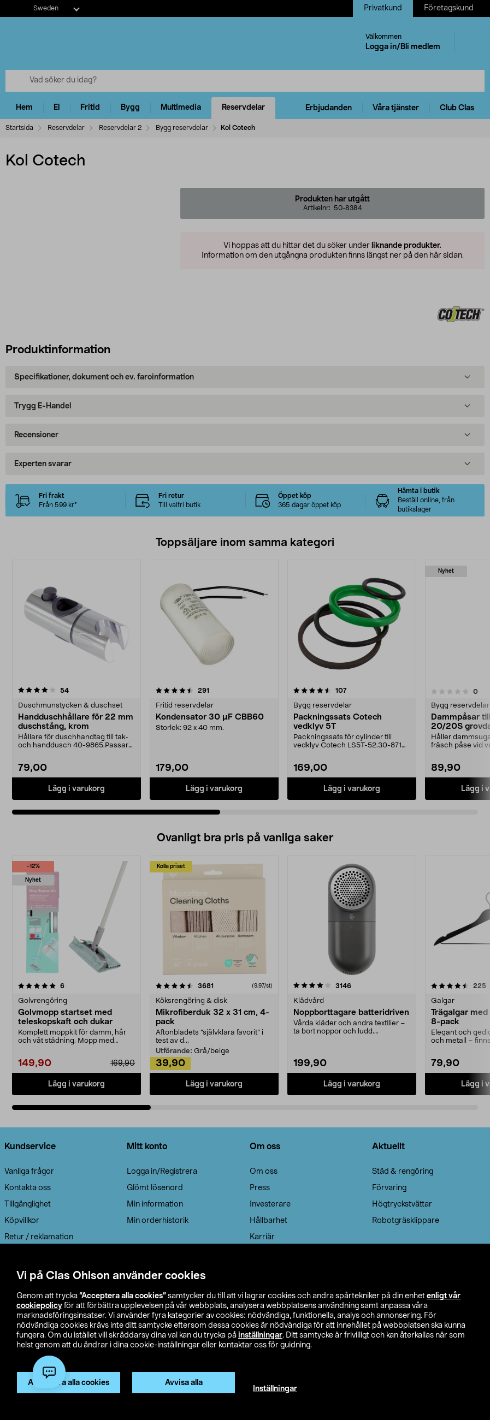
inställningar (260, 1335)
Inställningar (275, 1389)
